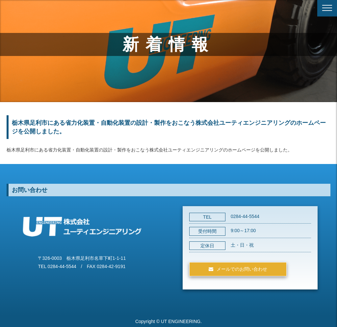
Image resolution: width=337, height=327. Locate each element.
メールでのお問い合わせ (242, 269)
